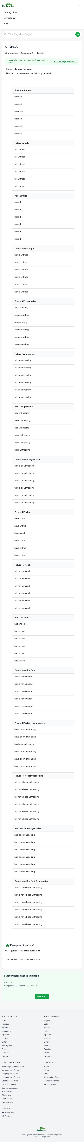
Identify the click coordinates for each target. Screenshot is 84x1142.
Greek (5, 1020)
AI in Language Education (13, 1066)
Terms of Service (51, 1081)
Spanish (5, 1035)
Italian (46, 1031)
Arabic (5, 1027)
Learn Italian (7, 1099)
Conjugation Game (52, 1077)
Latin (46, 1024)
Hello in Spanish (9, 1084)
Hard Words (7, 1091)
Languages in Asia (10, 1081)
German (5, 1052)
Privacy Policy (50, 1084)
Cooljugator (9, 986)
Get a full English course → (65, 61)
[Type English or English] (42, 34)
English (22, 986)
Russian (5, 1024)
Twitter (6, 1116)
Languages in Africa (10, 1070)
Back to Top (42, 996)
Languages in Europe (11, 1077)
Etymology (9, 18)
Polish (46, 1052)
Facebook (8, 1112)
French (5, 1049)
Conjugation (10, 12)
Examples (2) (27, 53)
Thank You (6, 1095)
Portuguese (7, 1045)
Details (40, 53)
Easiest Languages (10, 1088)
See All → (6, 1056)
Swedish (48, 1045)
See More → (7, 1102)
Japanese (6, 1031)
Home (46, 1066)
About (46, 1070)
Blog (6, 23)
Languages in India (10, 1074)
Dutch (4, 1042)
